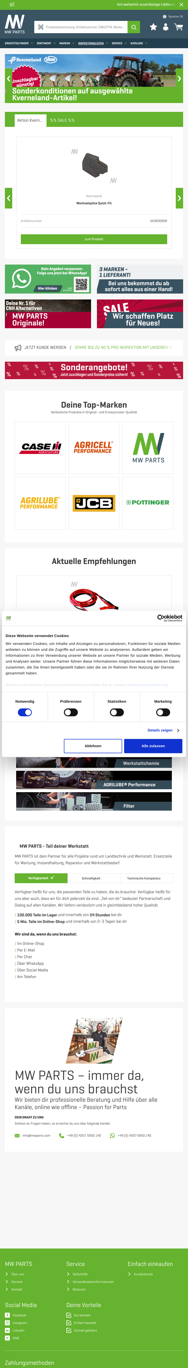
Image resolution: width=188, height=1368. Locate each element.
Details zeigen (160, 730)
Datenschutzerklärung (148, 685)
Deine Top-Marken (94, 405)
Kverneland (94, 196)
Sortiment (46, 43)
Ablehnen (93, 746)
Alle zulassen (153, 746)
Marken (67, 43)
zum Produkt (94, 239)
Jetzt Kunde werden (45, 347)
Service (119, 43)
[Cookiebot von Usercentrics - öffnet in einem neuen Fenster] (161, 618)
